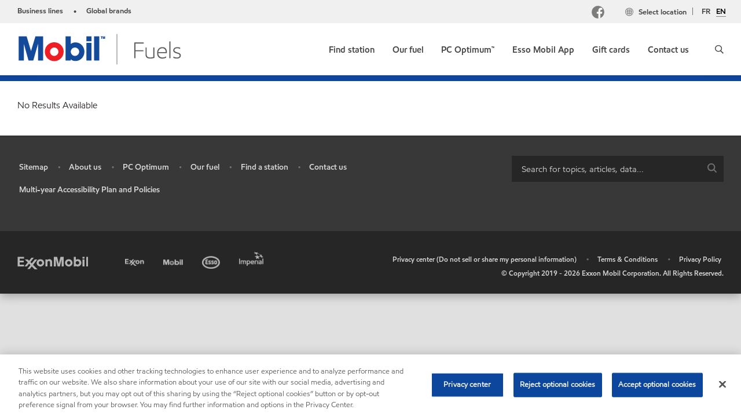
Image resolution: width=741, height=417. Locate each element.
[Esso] (212, 260)
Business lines (40, 11)
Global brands (108, 11)
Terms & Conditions (627, 259)
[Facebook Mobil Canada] (600, 13)
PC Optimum (146, 167)
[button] (719, 49)
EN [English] (721, 12)
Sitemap (33, 167)
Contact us (328, 167)
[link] (352, 47)
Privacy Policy (700, 259)
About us (85, 167)
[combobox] (618, 169)
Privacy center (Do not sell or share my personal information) (484, 259)
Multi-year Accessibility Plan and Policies (89, 189)
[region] (370, 385)
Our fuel (204, 167)
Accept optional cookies (657, 384)
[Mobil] (174, 260)
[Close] (722, 384)
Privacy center (467, 384)
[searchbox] (606, 169)
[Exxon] (135, 260)
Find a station (264, 167)
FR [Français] (706, 11)
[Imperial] (252, 257)
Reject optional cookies (558, 384)
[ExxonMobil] (52, 262)
